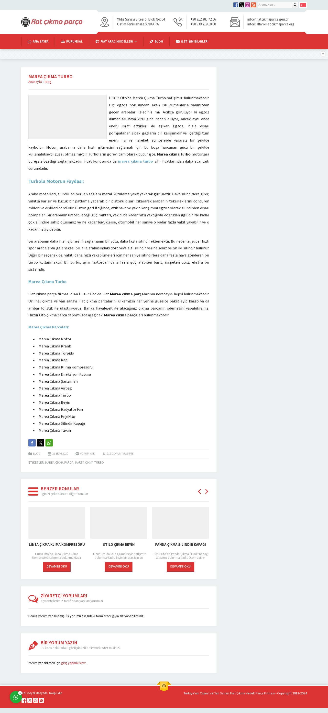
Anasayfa (35, 81)
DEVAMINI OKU (57, 566)
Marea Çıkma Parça (59, 462)
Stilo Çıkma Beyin (119, 544)
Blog (48, 81)
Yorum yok (87, 454)
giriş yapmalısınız (73, 663)
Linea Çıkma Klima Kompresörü (57, 544)
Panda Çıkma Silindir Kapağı (180, 544)
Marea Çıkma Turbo (89, 462)
